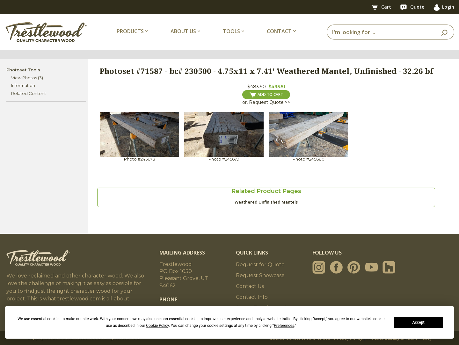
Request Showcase (260, 275)
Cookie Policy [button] (157, 325)
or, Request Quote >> (266, 102)
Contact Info (252, 297)
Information (23, 85)
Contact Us (250, 286)
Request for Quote (260, 265)
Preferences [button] (284, 325)
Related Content (28, 93)
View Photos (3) (27, 77)
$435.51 (276, 87)
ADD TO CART (266, 94)
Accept (418, 322)
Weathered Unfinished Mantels (266, 202)
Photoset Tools (23, 69)
